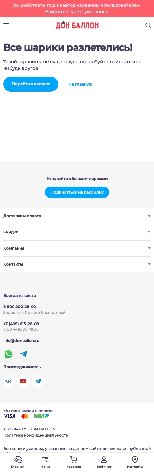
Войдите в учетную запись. (77, 11)
